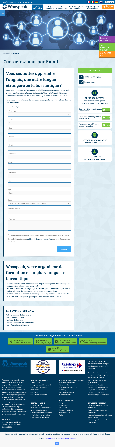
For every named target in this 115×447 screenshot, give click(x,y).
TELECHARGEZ (94, 157)
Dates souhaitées (14, 209)
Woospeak (6, 54)
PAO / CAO (63, 408)
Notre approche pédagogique (92, 7)
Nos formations (49, 7)
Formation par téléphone (68, 387)
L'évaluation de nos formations (41, 413)
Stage (10, 200)
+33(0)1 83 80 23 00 (90, 77)
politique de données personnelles (39, 239)
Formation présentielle (67, 382)
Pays (9, 190)
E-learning (62, 390)
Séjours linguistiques (66, 392)
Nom (10, 128)
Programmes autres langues (98, 387)
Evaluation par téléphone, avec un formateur (89, 125)
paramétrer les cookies (67, 438)
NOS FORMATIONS (66, 400)
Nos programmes (61, 7)
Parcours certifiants (66, 410)
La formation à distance (39, 410)
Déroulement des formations (41, 408)
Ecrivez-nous (87, 82)
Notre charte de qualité (15, 317)
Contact (16, 54)
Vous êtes (12, 111)
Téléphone (11, 154)
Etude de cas (35, 390)
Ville (9, 181)
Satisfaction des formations (40, 415)
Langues (62, 403)
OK (57, 443)
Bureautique (63, 405)
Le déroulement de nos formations (20, 323)
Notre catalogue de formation (98, 395)
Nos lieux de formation (15, 320)
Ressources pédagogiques (40, 417)
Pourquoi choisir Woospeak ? (41, 385)
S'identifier (109, 2)
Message (11, 219)
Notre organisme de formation (76, 7)
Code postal (12, 173)
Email (10, 145)
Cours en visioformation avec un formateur (90, 110)
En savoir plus (50, 438)
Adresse (10, 162)
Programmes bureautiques (97, 390)
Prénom (11, 137)
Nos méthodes (37, 7)
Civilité (10, 119)
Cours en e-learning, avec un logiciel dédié (90, 117)
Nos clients (34, 392)
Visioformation (64, 385)
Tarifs (61, 415)
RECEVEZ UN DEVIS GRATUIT (95, 140)
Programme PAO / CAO (96, 392)
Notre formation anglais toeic (17, 325)
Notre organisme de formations (18, 315)
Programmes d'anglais (96, 385)
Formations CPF (64, 413)
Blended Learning (65, 395)
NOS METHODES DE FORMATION (71, 380)
